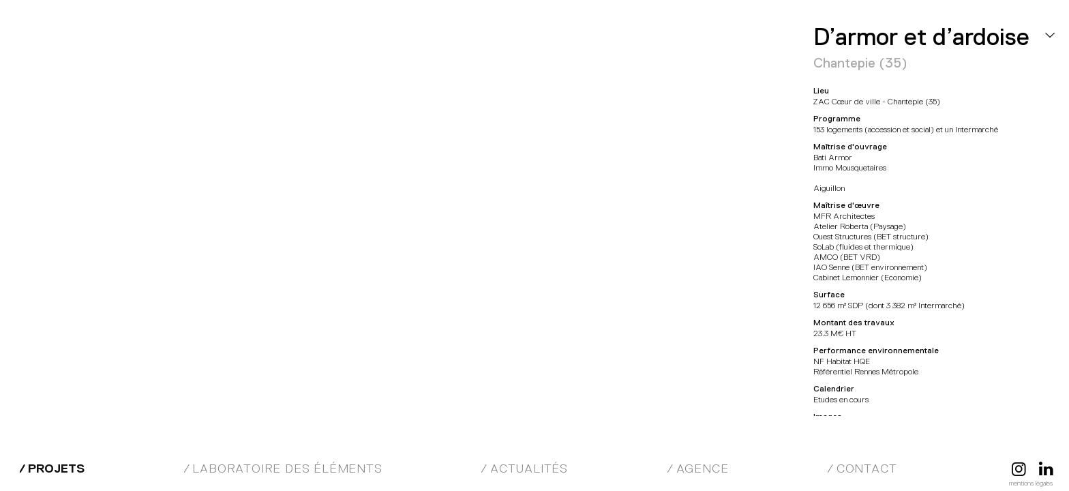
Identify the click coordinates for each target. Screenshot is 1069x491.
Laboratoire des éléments (287, 468)
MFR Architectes (85, 40)
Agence (702, 468)
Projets (56, 468)
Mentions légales (1031, 483)
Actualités (529, 468)
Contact (867, 468)
